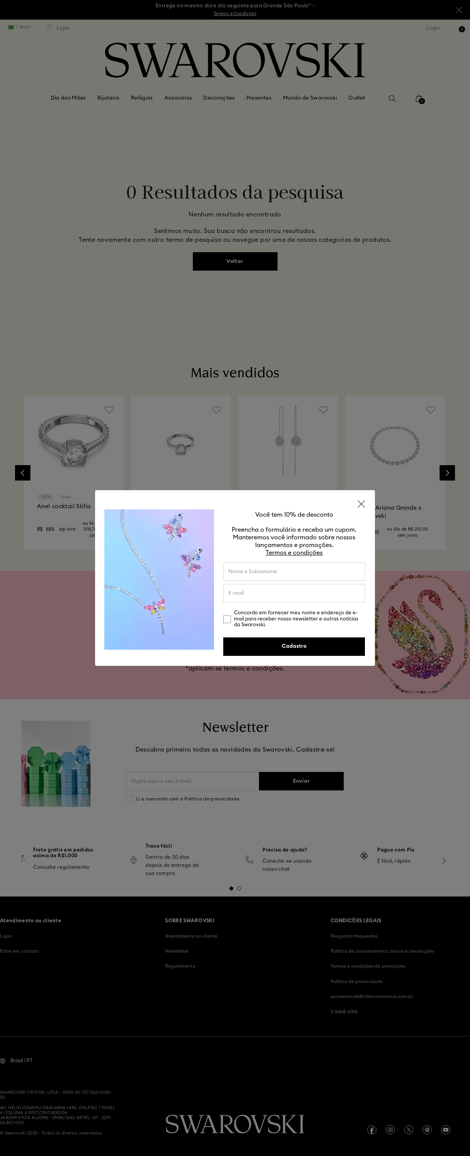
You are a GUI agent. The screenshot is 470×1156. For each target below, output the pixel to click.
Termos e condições (294, 553)
